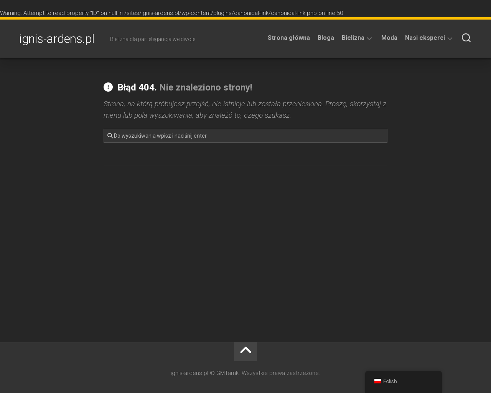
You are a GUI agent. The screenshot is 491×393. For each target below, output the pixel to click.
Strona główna (289, 37)
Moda (389, 37)
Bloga (326, 37)
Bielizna (353, 37)
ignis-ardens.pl (57, 38)
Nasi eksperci (425, 37)
